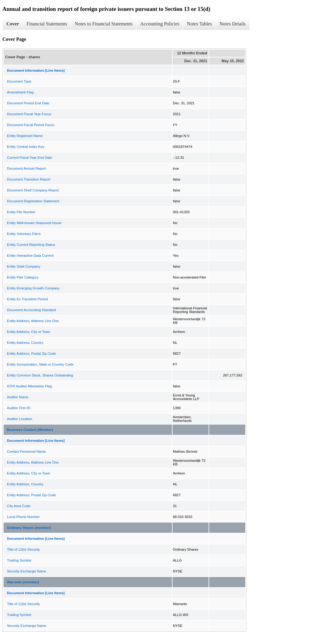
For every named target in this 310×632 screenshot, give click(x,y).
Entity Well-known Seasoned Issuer (34, 223)
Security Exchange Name (26, 571)
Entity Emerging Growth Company (33, 288)
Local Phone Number (23, 517)
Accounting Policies (159, 23)
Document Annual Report (26, 168)
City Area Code (18, 506)
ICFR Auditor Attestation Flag (29, 386)
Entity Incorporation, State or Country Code (40, 364)
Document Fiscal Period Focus (30, 125)
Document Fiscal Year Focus (29, 114)
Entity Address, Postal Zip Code (31, 353)
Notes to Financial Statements (104, 23)
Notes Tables (199, 23)
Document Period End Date (28, 103)
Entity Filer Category (22, 277)
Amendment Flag (20, 92)
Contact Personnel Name (26, 451)
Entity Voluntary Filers (24, 234)
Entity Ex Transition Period (27, 299)
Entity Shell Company (23, 266)
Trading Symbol (19, 560)
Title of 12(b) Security (23, 549)
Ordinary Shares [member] (29, 527)
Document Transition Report (28, 179)
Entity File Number (21, 212)
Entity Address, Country (25, 342)
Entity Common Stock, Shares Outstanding (40, 375)
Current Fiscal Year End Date (29, 157)
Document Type (19, 81)
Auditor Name (17, 397)
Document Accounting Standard (31, 310)
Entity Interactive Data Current (30, 255)
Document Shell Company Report (33, 190)
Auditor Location (19, 419)
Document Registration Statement (33, 201)
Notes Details (232, 23)
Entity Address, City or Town (28, 332)
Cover (12, 23)
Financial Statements (47, 23)
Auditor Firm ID (18, 408)
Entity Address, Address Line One (33, 321)
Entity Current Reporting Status (31, 244)
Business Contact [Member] (30, 430)
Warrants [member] (23, 582)
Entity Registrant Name (25, 136)
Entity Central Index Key (25, 146)
